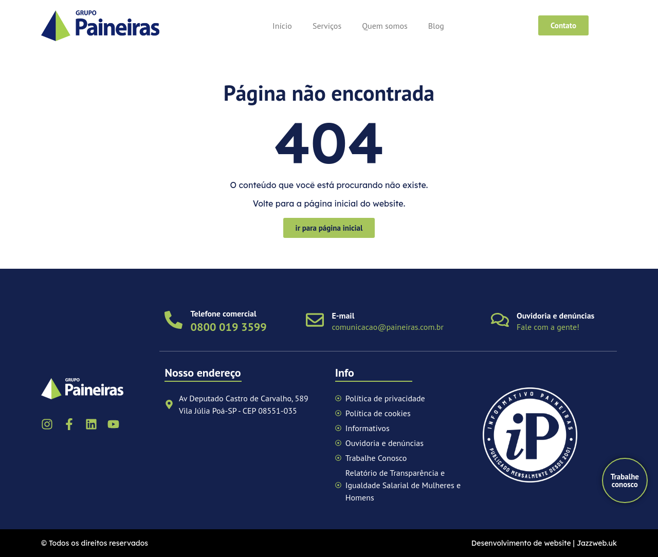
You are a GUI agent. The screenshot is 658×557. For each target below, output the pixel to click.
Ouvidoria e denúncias (555, 315)
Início (282, 26)
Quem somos (385, 26)
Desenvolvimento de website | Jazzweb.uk (544, 543)
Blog (436, 26)
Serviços (327, 26)
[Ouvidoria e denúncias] (500, 320)
